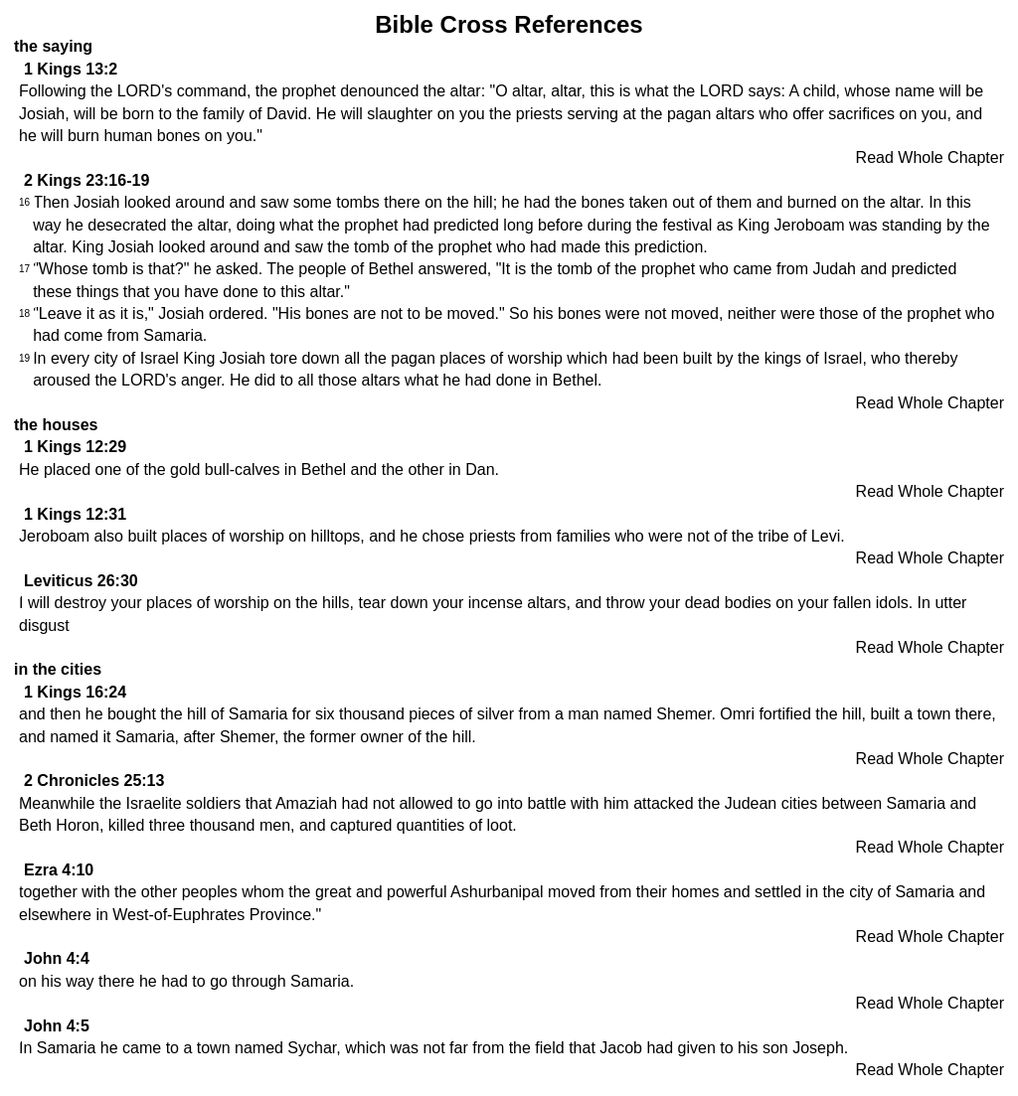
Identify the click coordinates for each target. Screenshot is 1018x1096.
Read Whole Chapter (930, 157)
